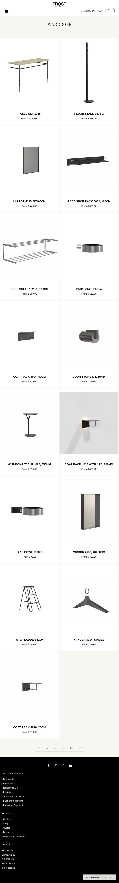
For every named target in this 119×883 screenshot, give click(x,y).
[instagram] (56, 766)
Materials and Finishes (14, 836)
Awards (6, 828)
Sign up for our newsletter (99, 878)
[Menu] (6, 12)
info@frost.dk (8, 868)
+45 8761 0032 (9, 863)
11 (71, 747)
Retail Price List (10, 788)
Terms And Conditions (13, 796)
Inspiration (8, 792)
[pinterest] (63, 766)
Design (6, 832)
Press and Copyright (13, 805)
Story (5, 823)
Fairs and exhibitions (13, 801)
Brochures (8, 783)
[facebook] (48, 766)
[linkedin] (70, 766)
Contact (7, 819)
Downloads (8, 779)
